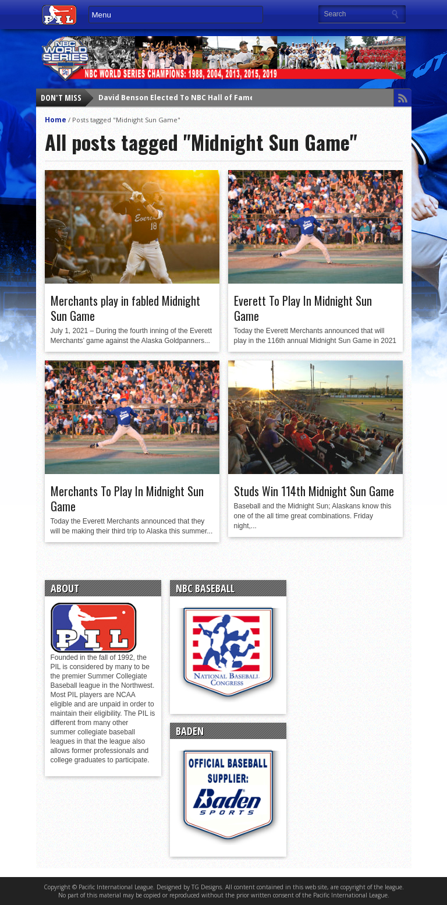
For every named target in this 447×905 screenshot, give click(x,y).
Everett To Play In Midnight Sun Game (303, 308)
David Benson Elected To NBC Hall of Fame (176, 97)
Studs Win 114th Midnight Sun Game (314, 491)
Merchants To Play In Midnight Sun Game (127, 498)
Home (55, 120)
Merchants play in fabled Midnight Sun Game (125, 308)
